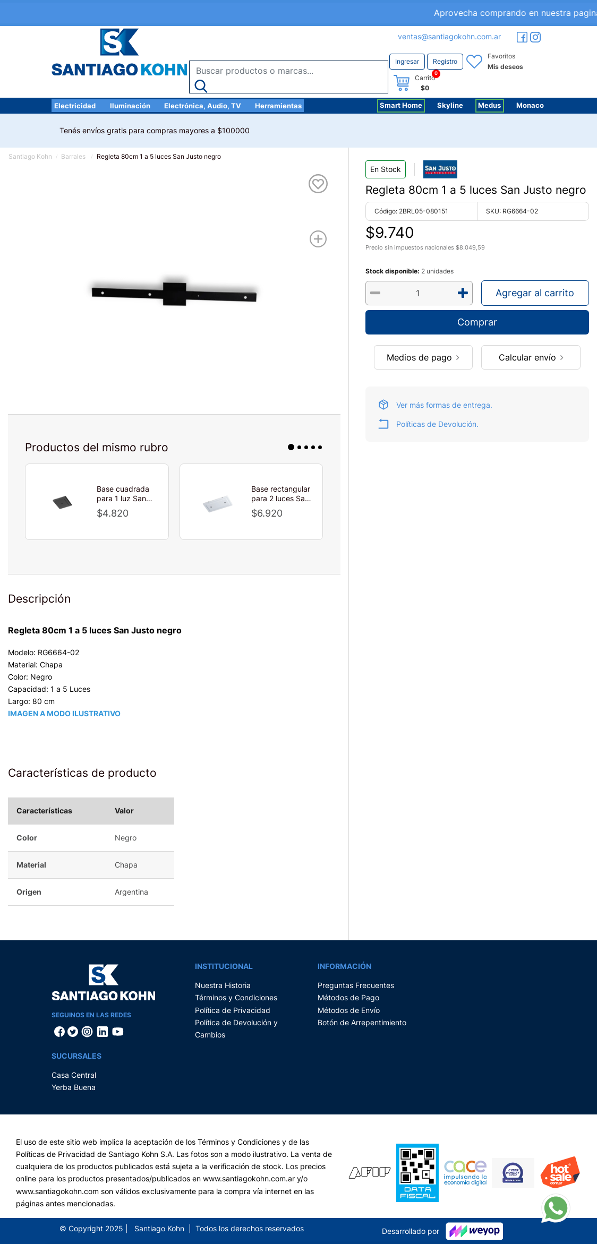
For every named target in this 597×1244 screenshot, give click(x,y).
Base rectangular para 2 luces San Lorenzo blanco (280, 493)
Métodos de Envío (349, 1010)
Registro (445, 61)
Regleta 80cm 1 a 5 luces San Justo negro (159, 156)
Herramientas (278, 105)
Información (344, 966)
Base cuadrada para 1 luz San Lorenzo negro (123, 493)
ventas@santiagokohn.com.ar (449, 36)
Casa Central (74, 1074)
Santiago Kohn (30, 156)
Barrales (73, 156)
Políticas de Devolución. (437, 423)
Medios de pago (423, 357)
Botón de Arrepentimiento (362, 1022)
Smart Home (401, 105)
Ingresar (407, 61)
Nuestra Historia (223, 985)
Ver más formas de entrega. (444, 404)
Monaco (530, 105)
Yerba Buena (74, 1087)
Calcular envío (531, 357)
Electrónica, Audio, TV (202, 105)
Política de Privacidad (232, 1010)
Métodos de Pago (348, 997)
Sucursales (76, 1055)
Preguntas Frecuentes (356, 985)
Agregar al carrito (535, 292)
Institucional (224, 966)
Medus (489, 105)
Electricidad (75, 105)
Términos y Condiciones (236, 997)
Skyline (450, 105)
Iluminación (130, 105)
